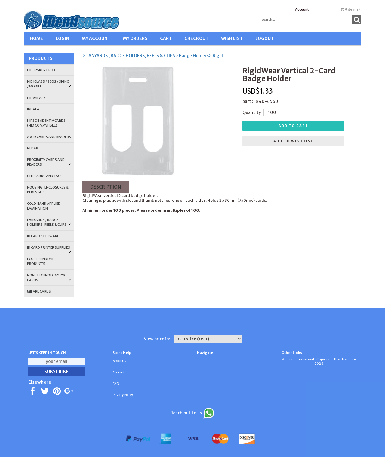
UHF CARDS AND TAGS (45, 176)
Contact (119, 372)
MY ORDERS (135, 38)
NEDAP (32, 148)
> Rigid (216, 55)
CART (166, 38)
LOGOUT (264, 38)
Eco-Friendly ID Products (41, 261)
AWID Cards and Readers (49, 137)
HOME (36, 38)
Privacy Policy (123, 395)
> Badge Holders (192, 55)
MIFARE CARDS (39, 291)
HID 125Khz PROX (41, 70)
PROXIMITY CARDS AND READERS (49, 162)
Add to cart (293, 126)
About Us (119, 361)
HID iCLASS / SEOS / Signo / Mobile (49, 83)
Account (302, 9)
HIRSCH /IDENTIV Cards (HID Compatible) (46, 122)
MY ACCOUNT (96, 38)
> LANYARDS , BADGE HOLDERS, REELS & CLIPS (128, 55)
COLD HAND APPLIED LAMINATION (43, 205)
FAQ (116, 384)
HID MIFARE (36, 98)
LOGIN (62, 38)
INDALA (33, 109)
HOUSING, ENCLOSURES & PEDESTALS (48, 189)
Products (40, 58)
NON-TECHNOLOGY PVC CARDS (49, 277)
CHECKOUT (196, 38)
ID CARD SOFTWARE (43, 236)
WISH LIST (232, 38)
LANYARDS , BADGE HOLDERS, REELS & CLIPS (49, 222)
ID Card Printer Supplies (49, 249)
